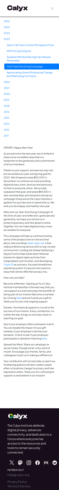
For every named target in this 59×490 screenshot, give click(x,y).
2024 (7, 33)
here (18, 297)
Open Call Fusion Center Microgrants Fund (30, 45)
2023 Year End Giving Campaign (25, 66)
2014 (6, 123)
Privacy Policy (17, 481)
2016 (6, 111)
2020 (7, 93)
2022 (7, 82)
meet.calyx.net (35, 243)
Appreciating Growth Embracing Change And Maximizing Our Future (29, 74)
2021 (6, 87)
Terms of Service (18, 486)
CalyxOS (8, 264)
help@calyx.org (18, 475)
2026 (7, 21)
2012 (6, 129)
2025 (7, 27)
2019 (6, 99)
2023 (7, 39)
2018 (6, 105)
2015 (6, 117)
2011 (6, 135)
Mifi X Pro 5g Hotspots (19, 50)
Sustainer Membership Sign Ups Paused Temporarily (29, 58)
